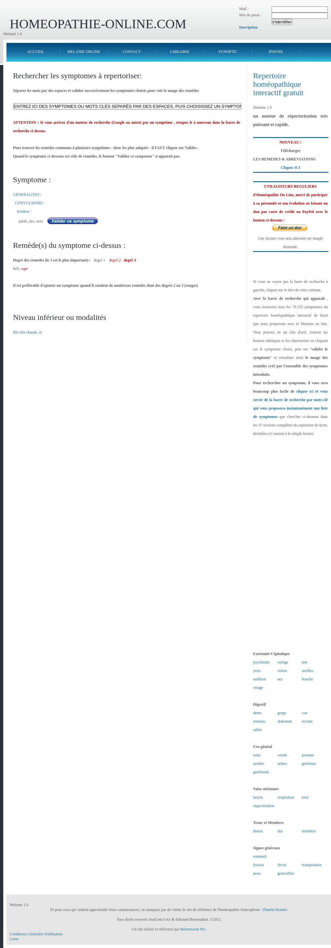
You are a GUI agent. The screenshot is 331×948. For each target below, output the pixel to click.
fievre (282, 865)
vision (282, 670)
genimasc (309, 763)
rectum (307, 721)
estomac (259, 721)
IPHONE (276, 51)
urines (282, 763)
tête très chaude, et (27, 332)
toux (305, 797)
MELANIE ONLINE (83, 51)
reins (257, 755)
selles (257, 729)
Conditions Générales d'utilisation (36, 934)
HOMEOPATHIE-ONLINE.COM (98, 24)
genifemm (261, 772)
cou (304, 713)
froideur (23, 211)
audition (259, 679)
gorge (281, 713)
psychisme (261, 662)
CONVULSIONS (29, 203)
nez (280, 679)
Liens (14, 939)
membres (309, 831)
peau (257, 873)
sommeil (259, 856)
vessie (282, 755)
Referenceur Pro (192, 929)
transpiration (312, 865)
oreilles (307, 670)
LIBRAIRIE (179, 51)
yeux (257, 670)
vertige (282, 662)
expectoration (263, 805)
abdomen (284, 721)
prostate (308, 755)
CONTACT (132, 51)
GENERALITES (26, 194)
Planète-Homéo (275, 909)
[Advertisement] (290, 543)
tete (304, 662)
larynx (258, 797)
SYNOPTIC (228, 51)
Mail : (244, 8)
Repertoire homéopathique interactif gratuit (278, 84)
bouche (307, 679)
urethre (258, 763)
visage (258, 687)
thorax (258, 831)
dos (280, 831)
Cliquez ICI (290, 167)
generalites (285, 873)
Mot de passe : (250, 15)
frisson (258, 865)
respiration (285, 797)
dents (257, 713)
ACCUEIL (35, 51)
